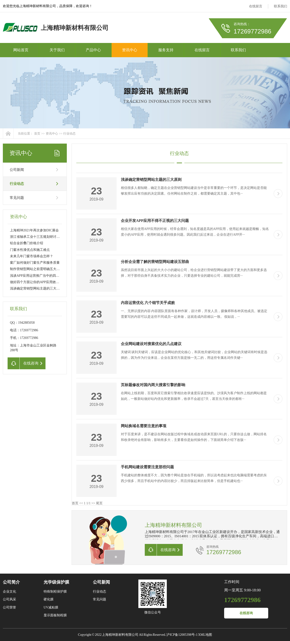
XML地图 (205, 634)
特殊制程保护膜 (55, 591)
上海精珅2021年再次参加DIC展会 (34, 230)
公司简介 (11, 582)
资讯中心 (129, 50)
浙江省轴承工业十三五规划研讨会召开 (38, 237)
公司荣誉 (9, 607)
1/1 (88, 503)
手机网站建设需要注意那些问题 (147, 467)
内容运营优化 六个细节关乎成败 (148, 303)
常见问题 (17, 198)
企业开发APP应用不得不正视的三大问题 (155, 221)
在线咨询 (246, 613)
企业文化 (9, 591)
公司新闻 (17, 170)
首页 (37, 133)
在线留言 (255, 6)
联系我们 (280, 6)
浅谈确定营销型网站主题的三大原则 (36, 288)
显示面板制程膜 (55, 615)
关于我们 (57, 50)
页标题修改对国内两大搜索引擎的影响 (153, 385)
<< (81, 503)
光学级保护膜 (56, 582)
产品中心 (93, 50)
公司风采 (9, 599)
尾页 (99, 503)
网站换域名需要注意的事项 (143, 426)
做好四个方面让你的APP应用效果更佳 (38, 282)
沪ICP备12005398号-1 (181, 634)
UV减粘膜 (51, 607)
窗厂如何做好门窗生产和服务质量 (35, 262)
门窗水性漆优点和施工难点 (30, 250)
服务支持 (165, 50)
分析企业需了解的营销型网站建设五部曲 (155, 262)
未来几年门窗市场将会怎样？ (31, 256)
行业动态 (69, 133)
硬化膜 (49, 599)
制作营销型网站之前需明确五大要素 (36, 269)
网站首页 (20, 50)
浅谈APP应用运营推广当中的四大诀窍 (38, 275)
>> (93, 503)
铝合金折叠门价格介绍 (26, 243)
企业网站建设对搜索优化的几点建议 (151, 344)
